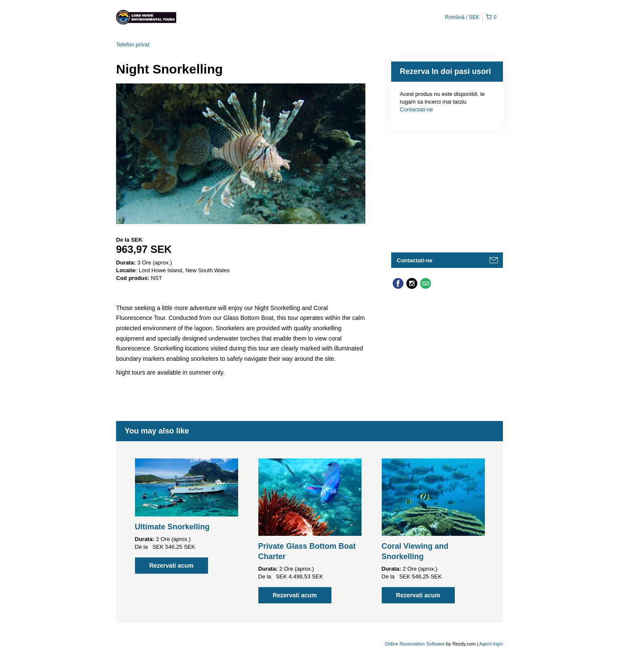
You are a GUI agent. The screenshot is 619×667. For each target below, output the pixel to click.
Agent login (491, 643)
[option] (186, 516)
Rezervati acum (171, 565)
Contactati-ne (416, 109)
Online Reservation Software (415, 643)
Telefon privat (132, 44)
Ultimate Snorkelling (172, 527)
